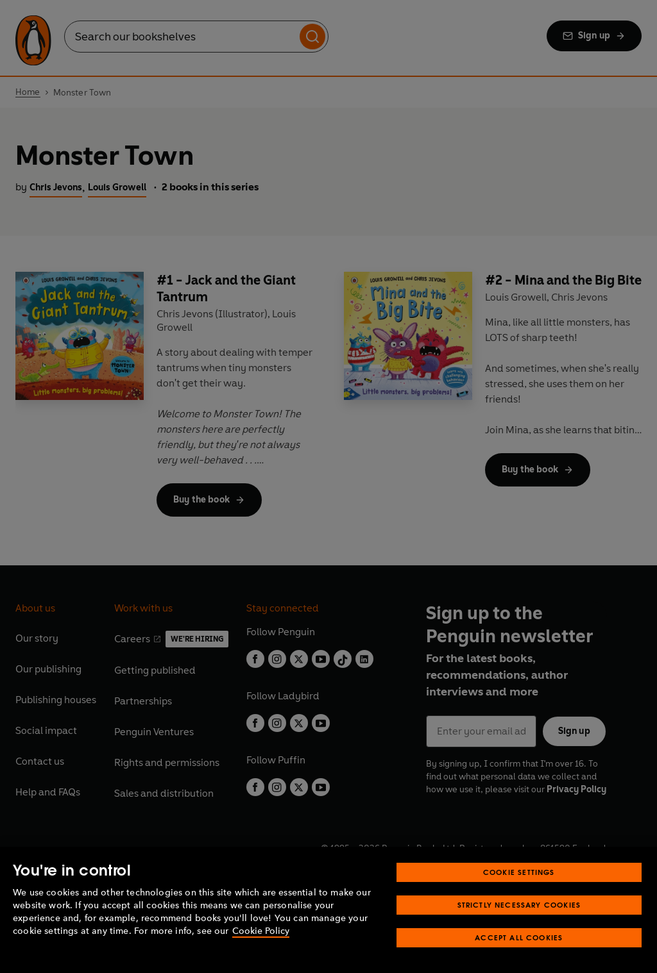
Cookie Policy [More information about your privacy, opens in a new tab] (260, 931)
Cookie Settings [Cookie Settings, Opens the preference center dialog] (519, 872)
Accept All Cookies (519, 937)
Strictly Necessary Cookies (519, 905)
